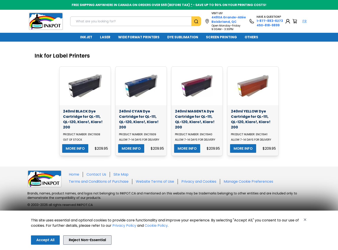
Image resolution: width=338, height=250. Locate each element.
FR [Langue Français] (304, 21)
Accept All (45, 239)
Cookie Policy (156, 225)
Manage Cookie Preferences (248, 181)
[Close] (305, 220)
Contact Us (96, 174)
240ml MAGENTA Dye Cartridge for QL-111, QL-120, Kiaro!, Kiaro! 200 (195, 119)
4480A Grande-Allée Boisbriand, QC (228, 19)
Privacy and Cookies (198, 181)
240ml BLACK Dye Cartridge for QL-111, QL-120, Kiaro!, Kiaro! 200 (83, 119)
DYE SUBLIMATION (182, 37)
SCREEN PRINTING (221, 37)
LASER (105, 37)
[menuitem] (86, 37)
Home (74, 174)
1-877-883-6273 (270, 21)
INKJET (86, 37)
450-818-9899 (268, 25)
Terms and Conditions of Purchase (99, 181)
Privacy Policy (124, 225)
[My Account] (288, 21)
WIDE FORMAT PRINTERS (138, 37)
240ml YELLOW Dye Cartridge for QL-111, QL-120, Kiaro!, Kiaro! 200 (251, 119)
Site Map (121, 174)
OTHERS (251, 37)
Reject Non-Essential (87, 239)
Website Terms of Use (155, 181)
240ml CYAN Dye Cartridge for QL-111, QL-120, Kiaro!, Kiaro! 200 (139, 119)
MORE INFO (75, 148)
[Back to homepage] (46, 21)
